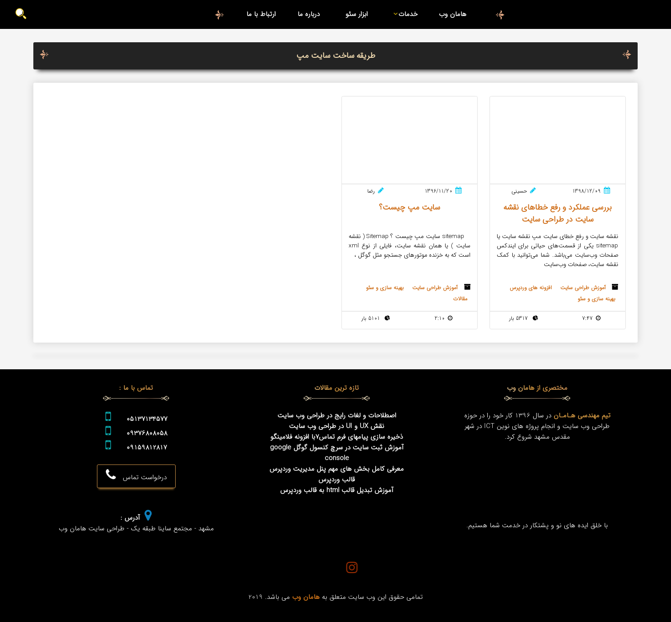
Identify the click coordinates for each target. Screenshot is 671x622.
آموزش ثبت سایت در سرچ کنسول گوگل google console (337, 453)
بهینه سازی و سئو (596, 299)
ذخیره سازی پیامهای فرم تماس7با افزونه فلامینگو (336, 437)
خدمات (404, 14)
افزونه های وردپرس (531, 287)
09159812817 (146, 447)
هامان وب (452, 14)
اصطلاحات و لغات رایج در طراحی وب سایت (336, 415)
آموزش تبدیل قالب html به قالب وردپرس (337, 490)
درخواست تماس (136, 476)
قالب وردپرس (336, 479)
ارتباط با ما (261, 14)
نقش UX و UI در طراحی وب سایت (336, 426)
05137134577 (146, 419)
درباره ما (308, 14)
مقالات (460, 299)
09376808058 (146, 433)
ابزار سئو (357, 14)
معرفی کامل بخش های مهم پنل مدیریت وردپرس (336, 469)
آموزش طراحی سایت (583, 287)
